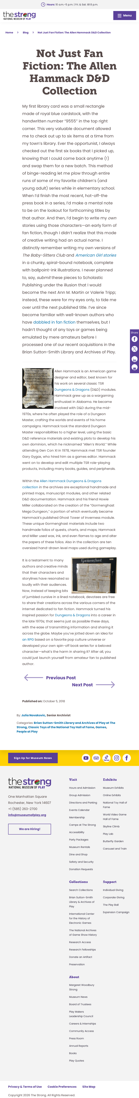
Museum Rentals (79, 847)
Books (73, 1053)
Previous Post (61, 678)
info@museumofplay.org (27, 815)
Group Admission (79, 795)
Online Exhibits (112, 795)
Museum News (78, 997)
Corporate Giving (113, 897)
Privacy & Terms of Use (25, 1087)
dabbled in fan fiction (54, 322)
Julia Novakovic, (33, 715)
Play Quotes (76, 1060)
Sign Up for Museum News (33, 758)
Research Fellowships (82, 949)
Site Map (88, 1087)
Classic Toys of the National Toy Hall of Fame (61, 727)
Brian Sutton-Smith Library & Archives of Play (81, 902)
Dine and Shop (78, 854)
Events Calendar (79, 810)
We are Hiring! (29, 829)
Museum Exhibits (113, 788)
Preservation (77, 964)
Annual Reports (78, 1046)
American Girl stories (95, 255)
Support (109, 882)
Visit (73, 780)
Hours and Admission (82, 788)
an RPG (28, 639)
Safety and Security (81, 862)
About (74, 977)
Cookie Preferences (62, 1087)
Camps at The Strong (82, 825)
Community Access (81, 1031)
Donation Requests (81, 869)
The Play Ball (111, 905)
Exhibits (110, 780)
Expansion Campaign (116, 912)
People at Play (27, 731)
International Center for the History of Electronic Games (81, 918)
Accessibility (76, 832)
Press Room (76, 1038)
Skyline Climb (111, 826)
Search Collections (81, 890)
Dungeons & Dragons (71, 389)
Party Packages (78, 839)
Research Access (80, 942)
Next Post (82, 685)
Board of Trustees (80, 1004)
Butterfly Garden (113, 841)
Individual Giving (113, 890)
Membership (77, 817)
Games (101, 727)
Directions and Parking (83, 802)
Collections (78, 882)
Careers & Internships (82, 1023)
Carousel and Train (115, 848)
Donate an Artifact (80, 957)
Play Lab (108, 834)
